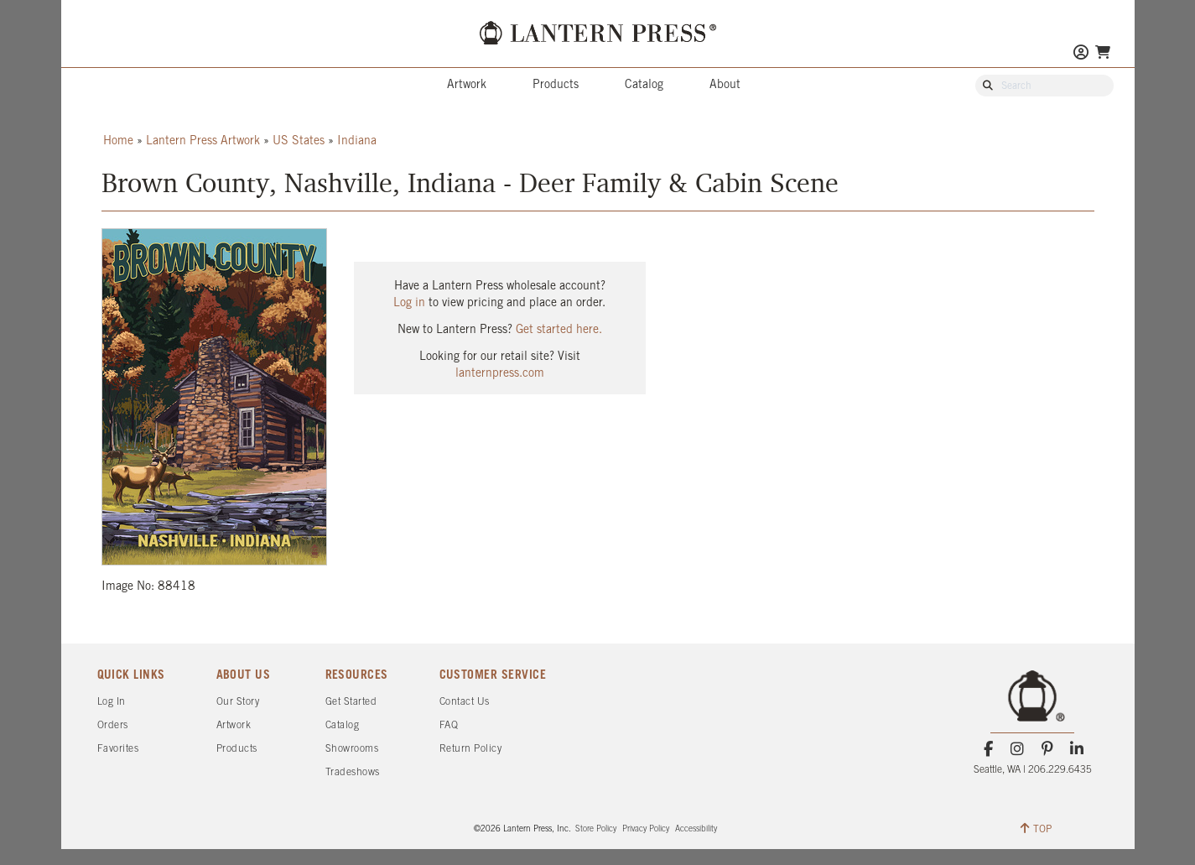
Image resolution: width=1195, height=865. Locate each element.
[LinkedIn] (1076, 749)
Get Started (351, 701)
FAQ (449, 725)
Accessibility (696, 829)
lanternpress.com (499, 373)
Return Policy (470, 748)
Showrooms (352, 748)
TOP (1036, 828)
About (724, 85)
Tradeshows (352, 772)
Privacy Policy (645, 829)
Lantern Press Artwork (203, 141)
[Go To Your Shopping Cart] (1102, 52)
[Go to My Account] (1080, 54)
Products (556, 85)
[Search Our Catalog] (1052, 86)
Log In (111, 701)
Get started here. (559, 330)
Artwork (466, 85)
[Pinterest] (1047, 749)
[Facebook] (988, 749)
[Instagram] (1017, 749)
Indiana (357, 141)
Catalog (644, 85)
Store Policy (595, 829)
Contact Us (464, 701)
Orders (112, 725)
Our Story (238, 701)
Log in (409, 303)
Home (118, 141)
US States (299, 141)
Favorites (118, 748)
